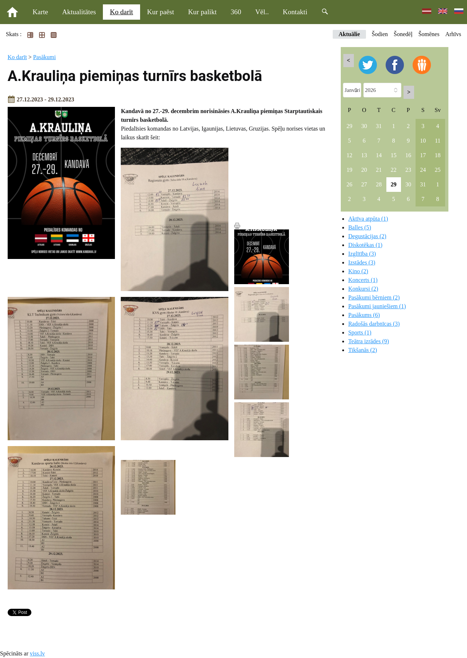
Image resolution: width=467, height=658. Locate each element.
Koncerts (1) (362, 280)
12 (349, 155)
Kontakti (295, 12)
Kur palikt (202, 12)
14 (379, 155)
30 (364, 126)
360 (236, 12)
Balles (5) (359, 227)
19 (349, 170)
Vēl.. (262, 12)
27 (364, 184)
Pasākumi (44, 57)
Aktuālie (349, 34)
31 (379, 126)
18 (438, 155)
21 (379, 170)
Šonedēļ (403, 34)
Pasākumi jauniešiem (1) (377, 306)
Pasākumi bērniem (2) (374, 297)
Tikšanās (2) (362, 350)
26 (349, 184)
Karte (40, 12)
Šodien (380, 34)
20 (364, 170)
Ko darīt (121, 12)
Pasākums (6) (364, 315)
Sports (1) (359, 332)
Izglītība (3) (362, 254)
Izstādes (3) (361, 262)
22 (394, 170)
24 (423, 170)
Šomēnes (429, 34)
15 (394, 155)
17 (423, 155)
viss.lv (37, 653)
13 (364, 155)
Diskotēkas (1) (365, 245)
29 (349, 126)
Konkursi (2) (363, 289)
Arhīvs (453, 34)
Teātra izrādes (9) (368, 341)
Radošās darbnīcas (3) (374, 324)
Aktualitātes (79, 12)
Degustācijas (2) (367, 236)
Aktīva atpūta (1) (368, 219)
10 (423, 141)
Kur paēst (160, 12)
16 (408, 155)
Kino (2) (358, 271)
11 (437, 141)
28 (379, 184)
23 (408, 170)
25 (438, 170)
